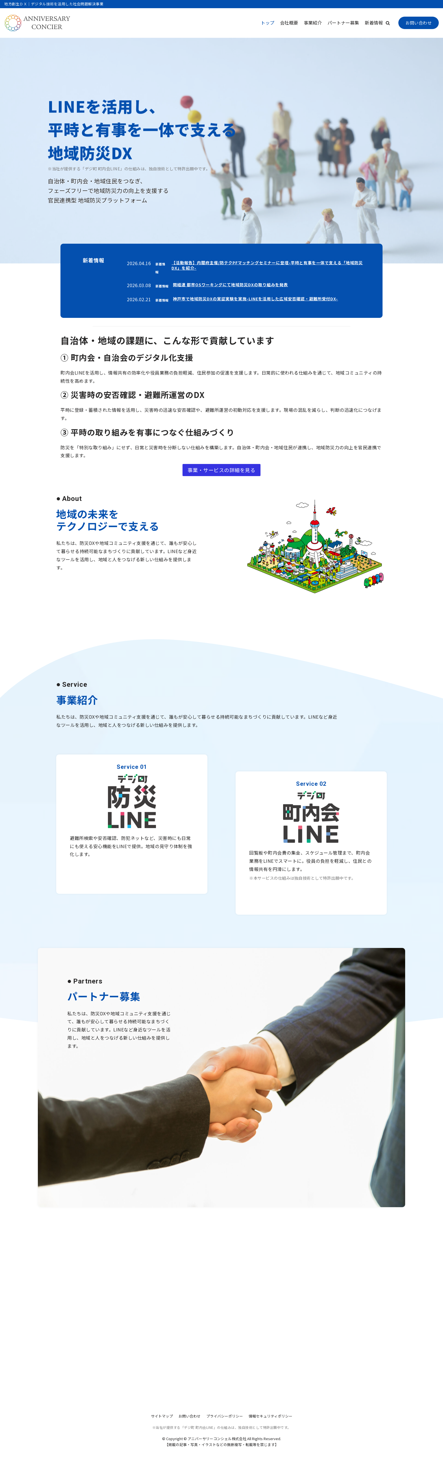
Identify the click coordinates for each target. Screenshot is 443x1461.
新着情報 (374, 22)
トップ (267, 22)
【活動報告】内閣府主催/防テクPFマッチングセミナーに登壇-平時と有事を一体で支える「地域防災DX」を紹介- (267, 265)
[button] (388, 23)
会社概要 (289, 22)
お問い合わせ (418, 23)
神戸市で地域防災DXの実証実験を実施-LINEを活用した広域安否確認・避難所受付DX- (255, 299)
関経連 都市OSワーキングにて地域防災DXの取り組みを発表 (230, 284)
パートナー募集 (343, 22)
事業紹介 (313, 22)
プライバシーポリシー (224, 1416)
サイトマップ (162, 1416)
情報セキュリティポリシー (270, 1416)
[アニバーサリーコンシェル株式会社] (37, 23)
